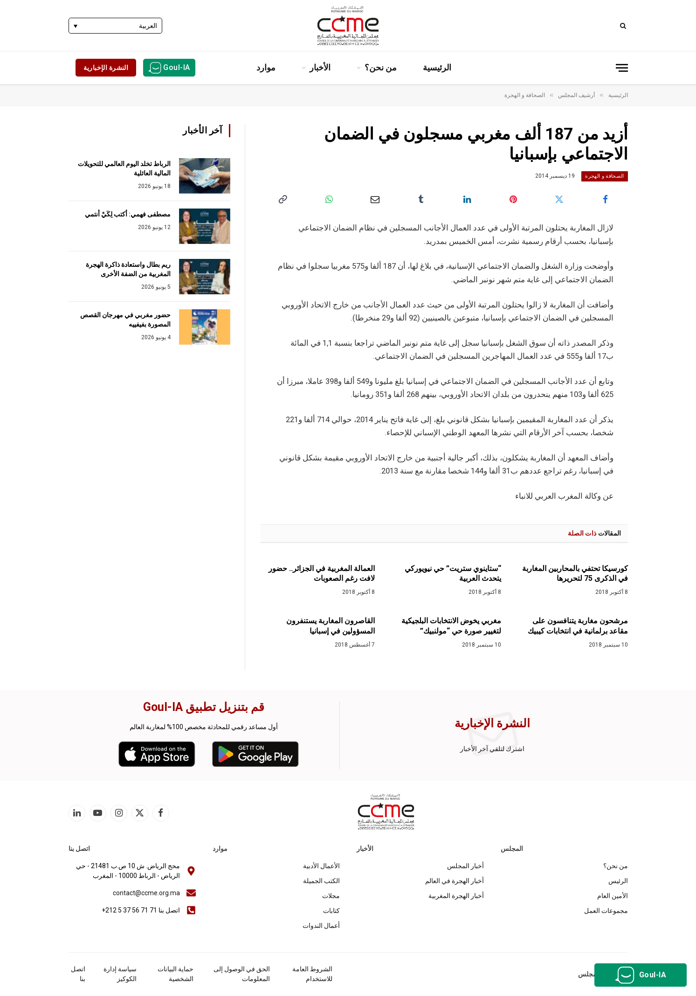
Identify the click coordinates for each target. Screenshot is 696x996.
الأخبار (320, 67)
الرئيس (618, 881)
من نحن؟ (381, 67)
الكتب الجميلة (321, 881)
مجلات (331, 895)
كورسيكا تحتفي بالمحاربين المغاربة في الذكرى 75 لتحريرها (575, 573)
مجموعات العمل (606, 910)
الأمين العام (612, 895)
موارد (266, 67)
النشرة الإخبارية (106, 67)
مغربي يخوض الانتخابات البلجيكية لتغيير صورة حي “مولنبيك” (451, 625)
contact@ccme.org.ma (146, 893)
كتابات (331, 910)
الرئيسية (437, 67)
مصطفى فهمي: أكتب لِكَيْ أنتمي (128, 214)
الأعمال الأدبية (321, 866)
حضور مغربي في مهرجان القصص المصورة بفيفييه (125, 319)
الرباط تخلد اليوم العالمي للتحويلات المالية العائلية (124, 168)
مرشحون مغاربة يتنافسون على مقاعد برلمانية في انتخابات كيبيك (578, 625)
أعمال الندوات (321, 925)
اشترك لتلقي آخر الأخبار (492, 748)
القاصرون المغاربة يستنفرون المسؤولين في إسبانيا (330, 625)
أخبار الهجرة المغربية (456, 895)
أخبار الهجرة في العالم (454, 881)
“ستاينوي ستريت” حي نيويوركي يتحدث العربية (453, 573)
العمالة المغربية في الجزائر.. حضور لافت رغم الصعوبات (322, 573)
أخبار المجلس (465, 866)
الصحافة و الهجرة (604, 176)
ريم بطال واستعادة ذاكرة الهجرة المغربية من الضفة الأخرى (128, 269)
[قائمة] (622, 67)
